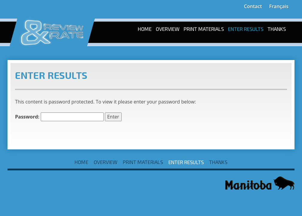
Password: (59, 116)
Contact (253, 6)
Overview (167, 29)
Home (145, 29)
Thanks (277, 29)
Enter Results (245, 29)
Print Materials (204, 29)
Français (278, 6)
